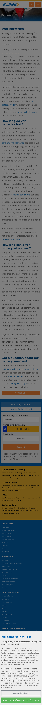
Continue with (21, 700)
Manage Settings (21, 693)
